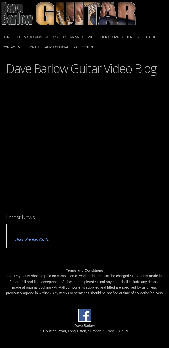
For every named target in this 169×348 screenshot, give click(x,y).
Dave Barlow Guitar (33, 239)
